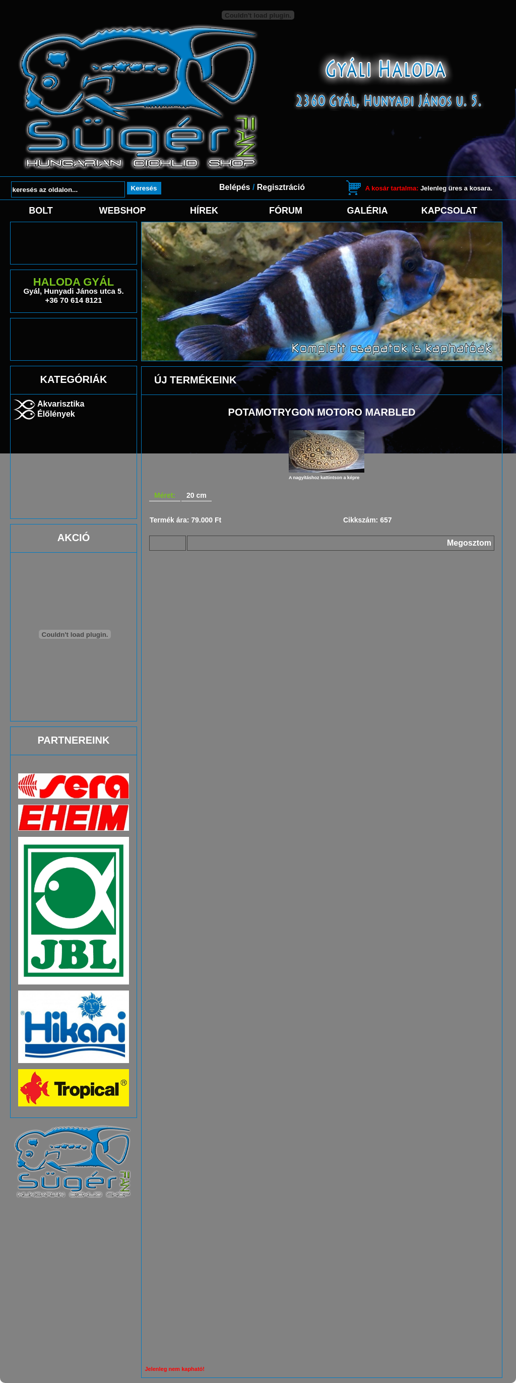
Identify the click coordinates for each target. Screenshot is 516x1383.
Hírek (204, 211)
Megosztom (469, 543)
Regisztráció (281, 187)
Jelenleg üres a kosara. (428, 188)
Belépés (234, 187)
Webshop (122, 211)
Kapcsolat (449, 211)
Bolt (41, 211)
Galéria (367, 211)
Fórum (285, 211)
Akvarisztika (60, 404)
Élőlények (56, 414)
